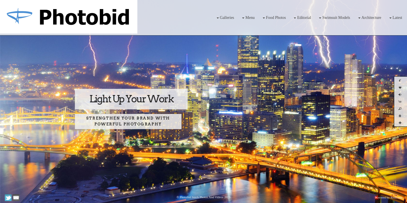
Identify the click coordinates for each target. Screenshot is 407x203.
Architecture (369, 18)
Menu (248, 18)
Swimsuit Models (334, 18)
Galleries (224, 18)
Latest (395, 18)
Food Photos (273, 18)
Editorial (302, 18)
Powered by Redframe (389, 197)
